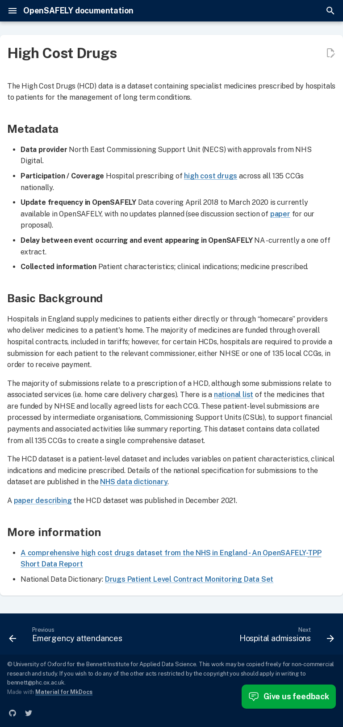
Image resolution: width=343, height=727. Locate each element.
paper (280, 214)
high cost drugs (210, 176)
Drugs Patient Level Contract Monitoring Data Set (189, 579)
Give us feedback (288, 696)
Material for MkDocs (63, 692)
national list (233, 394)
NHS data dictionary (133, 482)
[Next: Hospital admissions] (285, 636)
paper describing (43, 500)
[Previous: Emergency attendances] (67, 636)
